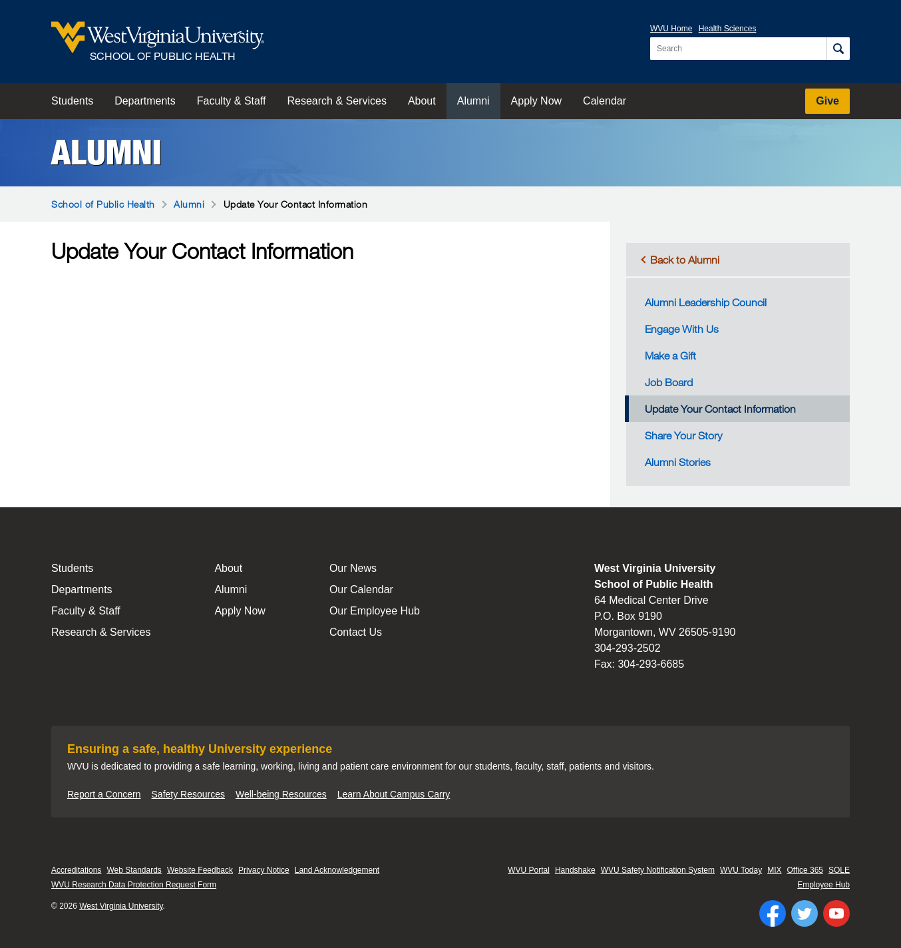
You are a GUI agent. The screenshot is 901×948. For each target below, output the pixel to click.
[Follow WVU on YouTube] (836, 913)
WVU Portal (529, 870)
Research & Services (337, 101)
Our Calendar (361, 589)
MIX (774, 870)
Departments (145, 101)
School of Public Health (103, 204)
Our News (353, 568)
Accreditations (76, 870)
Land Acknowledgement (337, 870)
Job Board (669, 382)
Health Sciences (728, 29)
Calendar (604, 101)
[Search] (838, 48)
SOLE (839, 870)
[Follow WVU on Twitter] (804, 913)
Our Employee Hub (374, 610)
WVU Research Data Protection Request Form (133, 884)
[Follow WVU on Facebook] (772, 913)
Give (827, 101)
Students (72, 101)
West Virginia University (120, 906)
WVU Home (671, 29)
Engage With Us (682, 329)
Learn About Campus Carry (393, 794)
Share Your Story (683, 435)
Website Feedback (200, 870)
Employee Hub (823, 884)
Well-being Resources (281, 794)
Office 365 (805, 870)
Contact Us (355, 632)
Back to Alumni (684, 260)
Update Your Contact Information (720, 409)
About (422, 101)
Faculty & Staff (231, 101)
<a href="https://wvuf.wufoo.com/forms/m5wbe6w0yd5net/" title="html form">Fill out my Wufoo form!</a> (312, 319)
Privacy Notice (263, 870)
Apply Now (536, 101)
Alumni (473, 101)
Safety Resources (189, 794)
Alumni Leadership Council (706, 302)
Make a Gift (670, 355)
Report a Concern (104, 794)
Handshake (575, 870)
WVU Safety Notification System (658, 870)
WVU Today (741, 870)
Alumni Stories (678, 462)
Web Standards (134, 870)
